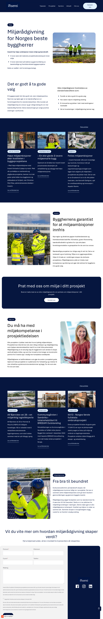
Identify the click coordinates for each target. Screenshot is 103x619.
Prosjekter (52, 6)
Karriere (61, 6)
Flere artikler (84, 386)
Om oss (76, 6)
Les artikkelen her (13, 190)
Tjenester (43, 6)
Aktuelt (68, 6)
